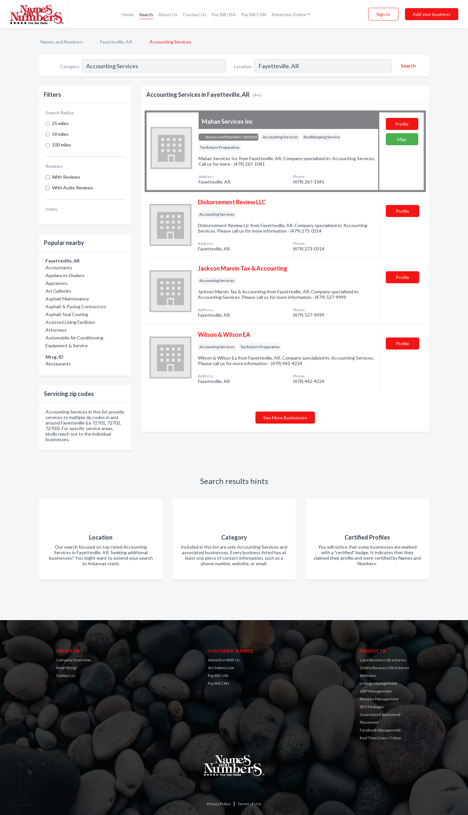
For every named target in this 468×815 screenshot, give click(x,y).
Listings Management (378, 683)
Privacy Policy (218, 803)
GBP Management (376, 691)
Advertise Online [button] (288, 14)
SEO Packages (372, 706)
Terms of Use (249, 803)
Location (243, 66)
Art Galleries (58, 291)
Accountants (59, 267)
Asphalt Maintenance (67, 298)
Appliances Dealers (65, 275)
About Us (168, 14)
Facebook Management (380, 730)
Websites (368, 675)
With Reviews (66, 177)
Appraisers (57, 283)
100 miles (61, 144)
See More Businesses (285, 417)
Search (146, 14)
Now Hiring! (66, 667)
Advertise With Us (224, 659)
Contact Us (194, 14)
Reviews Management (379, 698)
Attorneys (56, 330)
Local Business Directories (383, 659)
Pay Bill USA (224, 14)
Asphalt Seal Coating (67, 314)
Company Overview (73, 659)
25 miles (60, 123)
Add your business (431, 14)
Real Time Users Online (380, 737)
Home (128, 14)
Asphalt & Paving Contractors (76, 306)
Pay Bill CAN (253, 14)
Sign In (383, 14)
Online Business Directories (384, 667)
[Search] (407, 65)
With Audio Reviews (72, 187)
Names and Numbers (62, 42)
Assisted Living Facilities (70, 322)
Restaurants (58, 363)
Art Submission (221, 667)
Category (69, 66)
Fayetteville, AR (116, 42)
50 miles (60, 134)
